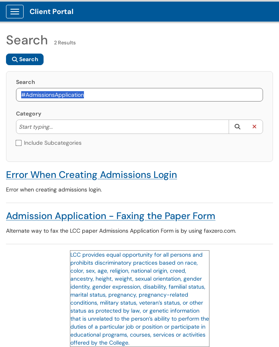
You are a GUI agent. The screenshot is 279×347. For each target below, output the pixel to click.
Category (28, 113)
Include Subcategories (49, 142)
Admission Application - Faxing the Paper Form (110, 215)
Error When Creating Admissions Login (91, 174)
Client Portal (52, 11)
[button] (237, 127)
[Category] (57, 126)
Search (25, 82)
